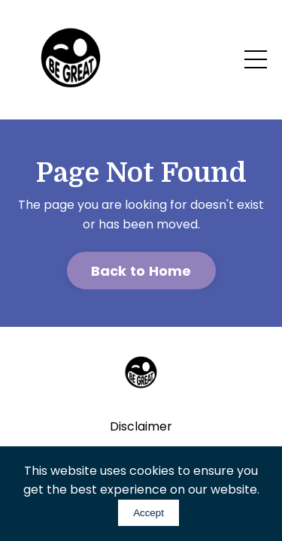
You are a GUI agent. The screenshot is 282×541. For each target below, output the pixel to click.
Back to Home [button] (141, 270)
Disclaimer (141, 426)
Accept (148, 512)
